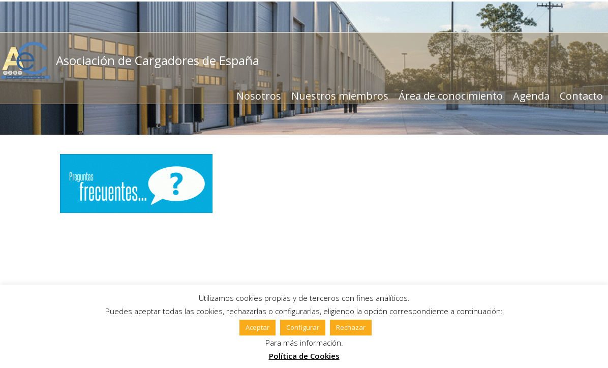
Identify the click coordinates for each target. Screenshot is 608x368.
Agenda (531, 96)
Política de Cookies (304, 356)
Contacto (581, 96)
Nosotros (258, 96)
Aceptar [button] (257, 327)
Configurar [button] (302, 327)
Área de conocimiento (451, 96)
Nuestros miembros (339, 96)
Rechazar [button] (351, 327)
